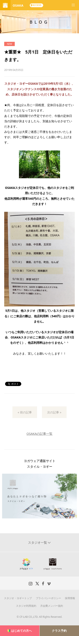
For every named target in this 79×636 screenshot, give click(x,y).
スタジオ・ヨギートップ (18, 598)
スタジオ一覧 (38, 542)
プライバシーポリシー (48, 598)
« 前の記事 (25, 412)
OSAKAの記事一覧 (39, 433)
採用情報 (70, 598)
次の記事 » (54, 412)
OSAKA (18, 5)
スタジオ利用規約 (26, 606)
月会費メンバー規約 (51, 606)
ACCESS (37, 5)
